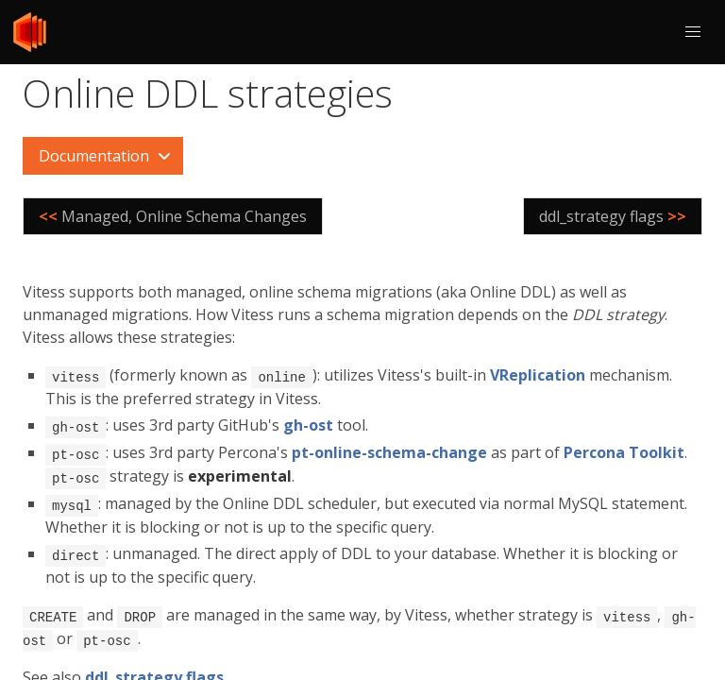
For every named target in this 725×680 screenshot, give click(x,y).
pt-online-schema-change (389, 450)
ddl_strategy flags (154, 669)
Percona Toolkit (624, 450)
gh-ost (308, 424)
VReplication (537, 375)
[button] (692, 32)
